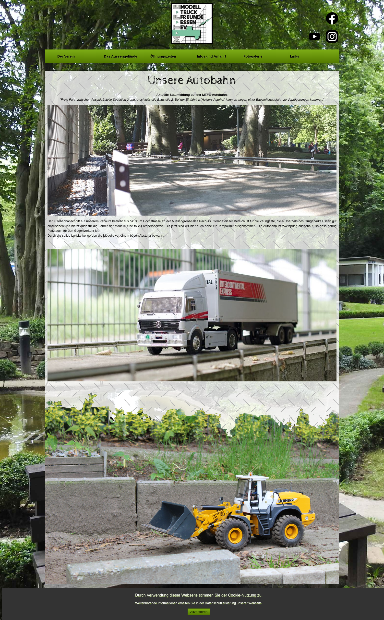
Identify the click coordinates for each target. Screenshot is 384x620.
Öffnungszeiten (163, 55)
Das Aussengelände (120, 55)
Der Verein (66, 55)
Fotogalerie (253, 55)
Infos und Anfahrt (211, 55)
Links (294, 55)
